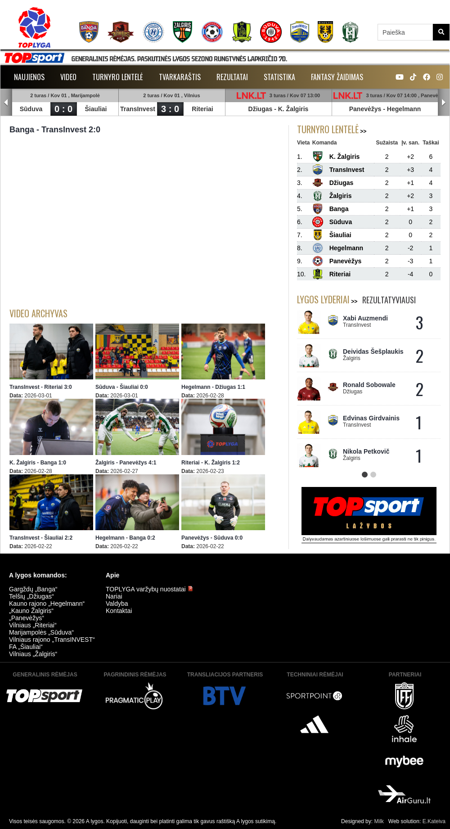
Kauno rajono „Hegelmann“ (47, 603)
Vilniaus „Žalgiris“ (33, 654)
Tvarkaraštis (180, 77)
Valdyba (117, 603)
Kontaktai (119, 610)
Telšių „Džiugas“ (31, 596)
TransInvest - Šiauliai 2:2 (40, 538)
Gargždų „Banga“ (33, 589)
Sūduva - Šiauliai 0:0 (121, 387)
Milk (378, 821)
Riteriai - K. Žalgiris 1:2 (210, 463)
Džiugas (260, 109)
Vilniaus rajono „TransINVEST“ (52, 639)
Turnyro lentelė (117, 77)
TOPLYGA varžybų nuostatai (149, 589)
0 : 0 (63, 109)
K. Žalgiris (293, 109)
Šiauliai (96, 109)
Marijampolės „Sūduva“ (41, 632)
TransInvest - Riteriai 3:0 (40, 387)
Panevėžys (365, 109)
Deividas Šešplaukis (373, 351)
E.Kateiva (434, 821)
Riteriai (202, 109)
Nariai (114, 596)
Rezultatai (232, 77)
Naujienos (29, 77)
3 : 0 (170, 109)
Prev (6, 103)
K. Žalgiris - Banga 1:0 (37, 463)
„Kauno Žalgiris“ (31, 610)
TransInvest (137, 109)
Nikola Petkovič (366, 451)
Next (444, 103)
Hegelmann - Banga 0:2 (125, 538)
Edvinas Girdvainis (371, 418)
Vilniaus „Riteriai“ (33, 625)
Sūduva (31, 109)
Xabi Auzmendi (365, 318)
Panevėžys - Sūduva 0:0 (212, 538)
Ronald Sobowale (369, 384)
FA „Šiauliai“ (26, 646)
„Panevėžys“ (26, 618)
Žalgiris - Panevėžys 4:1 (125, 463)
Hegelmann (404, 109)
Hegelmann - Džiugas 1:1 (213, 387)
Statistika (279, 77)
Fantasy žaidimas (337, 77)
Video (68, 77)
